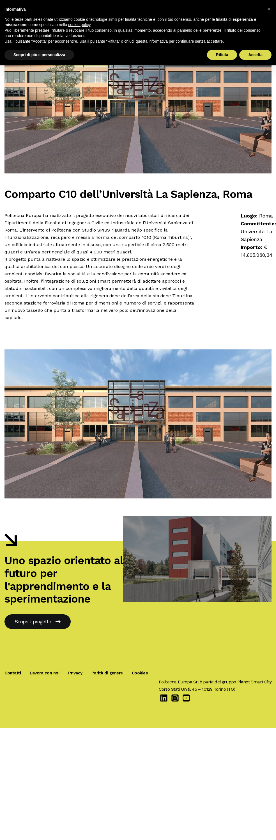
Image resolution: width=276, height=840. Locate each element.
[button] (268, 8)
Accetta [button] (255, 54)
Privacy (75, 673)
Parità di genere (107, 673)
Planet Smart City (254, 682)
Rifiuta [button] (222, 54)
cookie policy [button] (79, 24)
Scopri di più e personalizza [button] (39, 54)
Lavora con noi (44, 673)
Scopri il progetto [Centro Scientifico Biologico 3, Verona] (38, 621)
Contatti (12, 673)
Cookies (140, 673)
